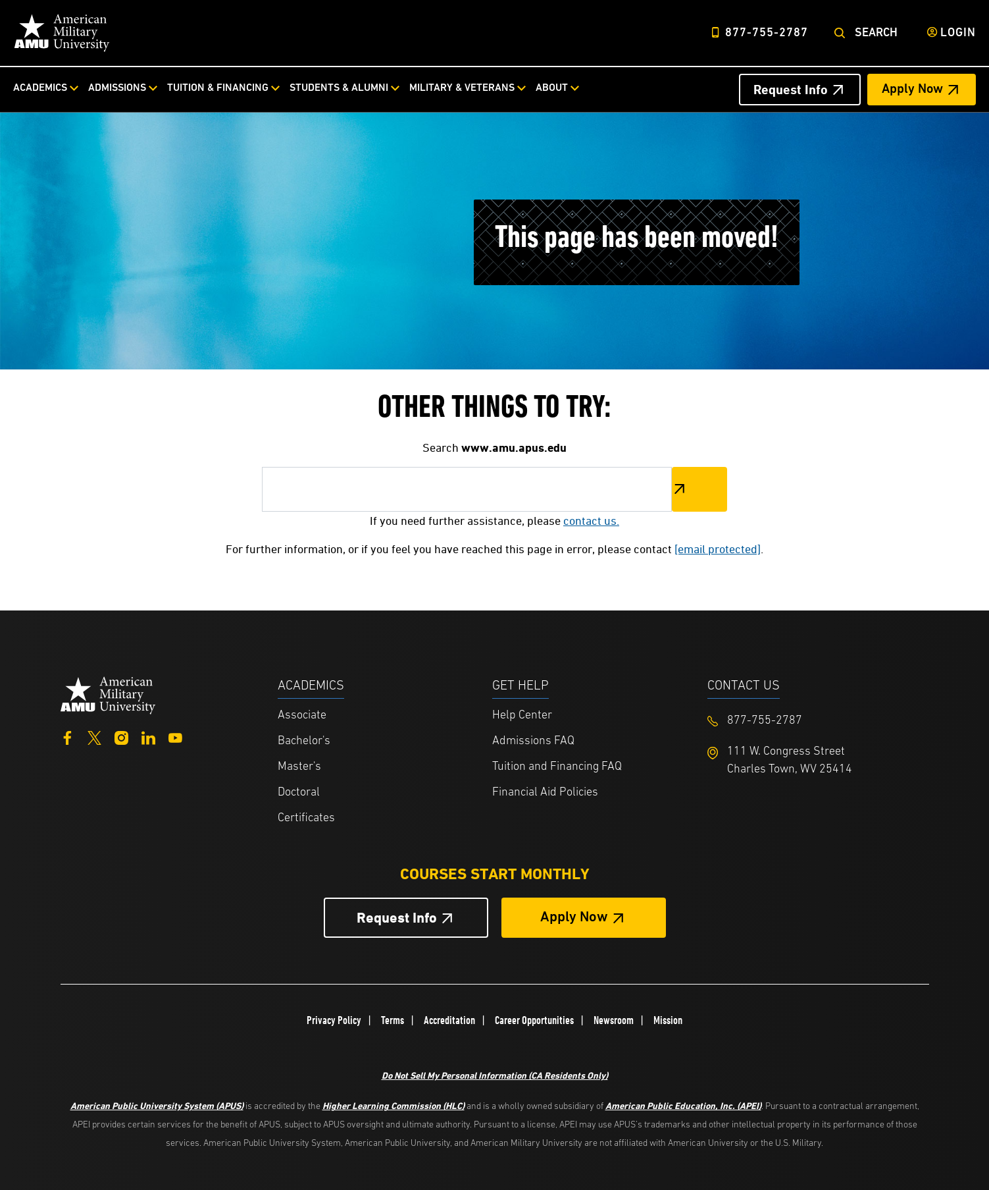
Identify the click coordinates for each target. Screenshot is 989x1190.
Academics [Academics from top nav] (40, 88)
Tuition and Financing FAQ (557, 767)
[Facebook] (67, 737)
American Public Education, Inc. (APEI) (683, 1105)
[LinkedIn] (148, 737)
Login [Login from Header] (958, 33)
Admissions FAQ (533, 741)
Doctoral (299, 792)
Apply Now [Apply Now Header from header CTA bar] (912, 89)
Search (876, 33)
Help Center (522, 715)
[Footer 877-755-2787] (815, 721)
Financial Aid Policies (545, 792)
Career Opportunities (534, 1020)
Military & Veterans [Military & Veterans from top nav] (462, 88)
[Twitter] (94, 737)
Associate (302, 715)
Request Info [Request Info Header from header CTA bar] (790, 89)
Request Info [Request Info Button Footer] (397, 917)
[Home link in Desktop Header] (62, 33)
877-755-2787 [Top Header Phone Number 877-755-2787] (766, 33)
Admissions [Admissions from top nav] (117, 88)
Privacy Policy (334, 1020)
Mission (667, 1020)
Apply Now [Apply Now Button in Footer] (574, 917)
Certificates (306, 818)
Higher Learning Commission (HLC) (393, 1105)
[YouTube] (175, 737)
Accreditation (449, 1020)
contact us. (591, 520)
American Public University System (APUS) (156, 1105)
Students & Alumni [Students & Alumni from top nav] (339, 88)
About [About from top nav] (552, 88)
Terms (392, 1020)
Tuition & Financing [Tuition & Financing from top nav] (217, 88)
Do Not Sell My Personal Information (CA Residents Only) (495, 1075)
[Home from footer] (108, 694)
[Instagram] (121, 737)
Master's (299, 767)
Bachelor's (304, 741)
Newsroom (614, 1020)
